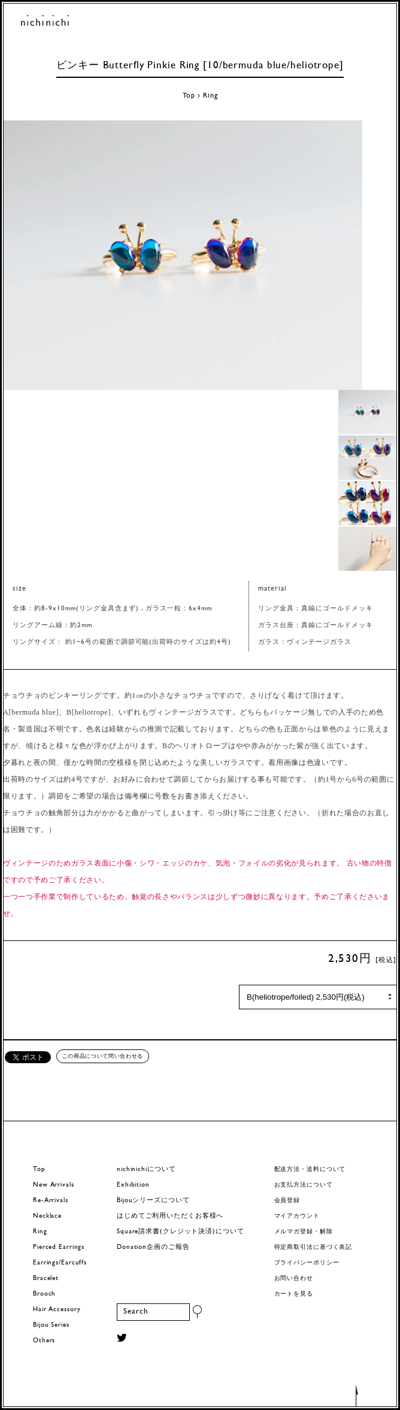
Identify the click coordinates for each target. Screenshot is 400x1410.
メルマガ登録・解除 (303, 1231)
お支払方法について (303, 1185)
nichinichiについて (146, 1169)
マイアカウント (297, 1216)
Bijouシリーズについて (153, 1200)
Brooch (44, 1294)
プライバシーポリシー (307, 1263)
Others (44, 1341)
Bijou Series (51, 1325)
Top (189, 95)
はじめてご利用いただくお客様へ (170, 1216)
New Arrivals (53, 1185)
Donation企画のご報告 (153, 1247)
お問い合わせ (293, 1278)
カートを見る (293, 1294)
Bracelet (46, 1278)
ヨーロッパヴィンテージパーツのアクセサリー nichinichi (45, 21)
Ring (210, 95)
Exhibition (133, 1185)
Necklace (47, 1216)
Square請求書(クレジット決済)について (180, 1232)
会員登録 (287, 1200)
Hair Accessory (56, 1309)
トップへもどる (357, 1395)
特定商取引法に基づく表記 (313, 1247)
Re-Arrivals (50, 1200)
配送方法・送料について (310, 1169)
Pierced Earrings (58, 1247)
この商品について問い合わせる (102, 1056)
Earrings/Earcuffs (60, 1263)
